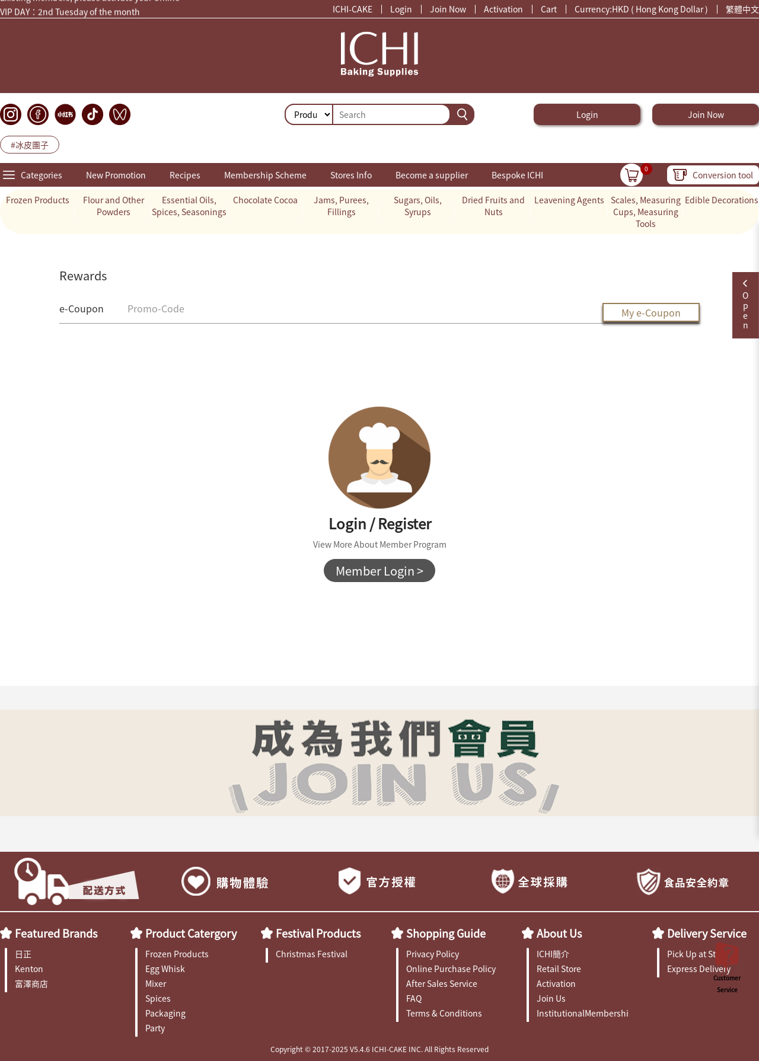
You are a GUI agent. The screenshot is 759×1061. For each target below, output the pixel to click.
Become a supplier (432, 175)
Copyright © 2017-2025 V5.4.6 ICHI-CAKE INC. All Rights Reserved (379, 1049)
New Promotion (116, 175)
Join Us (551, 998)
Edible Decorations (721, 200)
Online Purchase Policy (451, 968)
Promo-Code (155, 308)
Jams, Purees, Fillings (341, 206)
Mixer (155, 983)
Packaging (165, 1013)
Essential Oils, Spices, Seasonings (189, 206)
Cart (549, 9)
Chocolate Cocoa (265, 200)
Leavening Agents (569, 200)
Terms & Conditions (444, 1013)
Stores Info (351, 175)
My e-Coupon (651, 312)
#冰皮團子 (30, 145)
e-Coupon (81, 308)
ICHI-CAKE (352, 9)
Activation (503, 9)
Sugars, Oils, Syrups (418, 206)
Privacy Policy (432, 954)
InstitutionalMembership (583, 1013)
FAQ (414, 998)
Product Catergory (191, 933)
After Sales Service (441, 983)
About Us (559, 933)
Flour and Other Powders (113, 206)
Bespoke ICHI (517, 175)
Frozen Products (37, 200)
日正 (23, 954)
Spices (158, 998)
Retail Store (559, 968)
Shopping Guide (446, 933)
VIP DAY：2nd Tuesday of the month (70, 12)
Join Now (448, 9)
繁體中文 (742, 9)
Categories (41, 175)
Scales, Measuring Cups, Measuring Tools (646, 211)
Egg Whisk (165, 968)
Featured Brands (56, 933)
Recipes (185, 175)
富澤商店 (31, 983)
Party (155, 1028)
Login (401, 9)
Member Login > (379, 570)
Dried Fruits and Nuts (493, 206)
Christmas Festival (311, 954)
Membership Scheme (265, 175)
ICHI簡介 (553, 954)
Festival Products (318, 933)
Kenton (29, 968)
